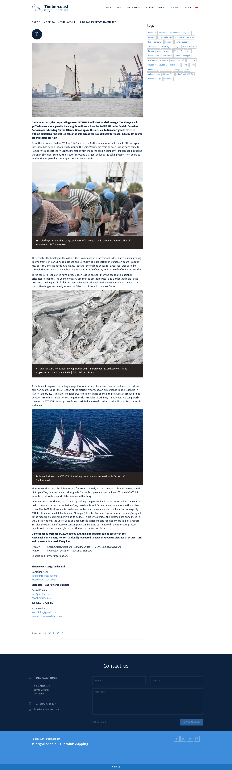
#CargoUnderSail (45, 744)
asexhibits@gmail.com (44, 612)
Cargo (119, 8)
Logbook (173, 8)
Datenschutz (53, 738)
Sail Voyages (133, 8)
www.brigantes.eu (41, 598)
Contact (187, 8)
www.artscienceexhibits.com (47, 616)
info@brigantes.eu (42, 594)
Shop (108, 8)
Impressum (38, 738)
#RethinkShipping (73, 744)
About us (149, 8)
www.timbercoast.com (44, 579)
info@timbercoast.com (44, 575)
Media (161, 8)
